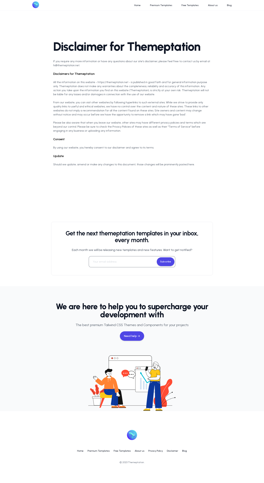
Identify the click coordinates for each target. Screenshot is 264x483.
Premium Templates (161, 5)
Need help (132, 336)
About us (213, 5)
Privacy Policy (155, 450)
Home (137, 5)
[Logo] (35, 5)
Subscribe (165, 261)
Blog (229, 5)
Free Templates (190, 5)
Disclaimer (172, 450)
